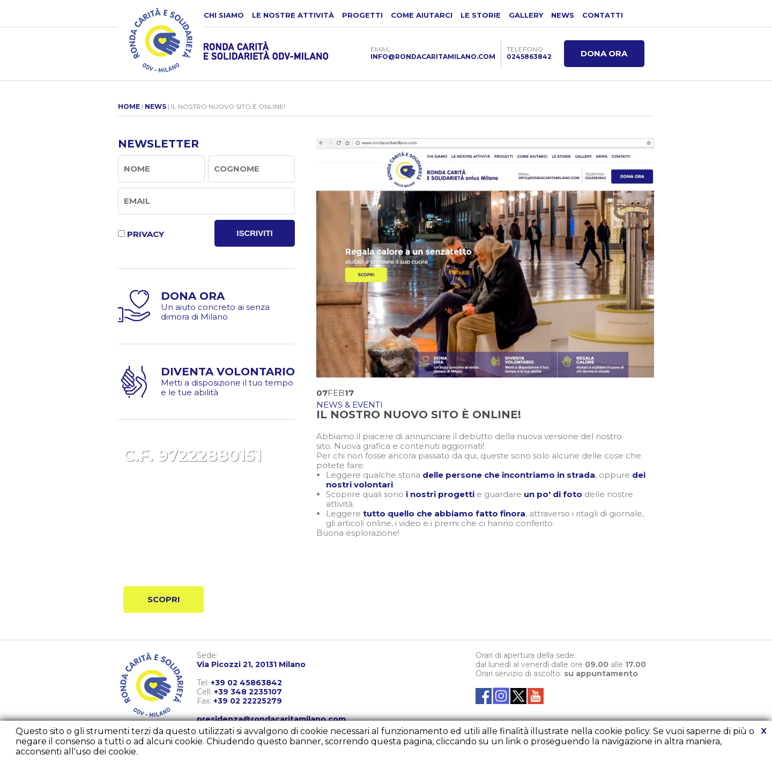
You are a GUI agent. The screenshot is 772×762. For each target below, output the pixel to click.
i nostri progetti (440, 494)
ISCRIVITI (254, 233)
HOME (129, 106)
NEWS (562, 15)
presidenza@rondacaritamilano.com (271, 719)
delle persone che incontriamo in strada (508, 475)
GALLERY (526, 15)
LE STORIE (481, 15)
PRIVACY (145, 234)
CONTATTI (602, 15)
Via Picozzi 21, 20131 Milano (251, 664)
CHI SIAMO (224, 15)
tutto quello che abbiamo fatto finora (444, 513)
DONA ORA (604, 53)
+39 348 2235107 (248, 692)
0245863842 (529, 57)
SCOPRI (163, 599)
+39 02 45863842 (246, 682)
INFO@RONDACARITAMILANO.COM (432, 57)
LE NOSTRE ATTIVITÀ (293, 15)
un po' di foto (553, 494)
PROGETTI (362, 15)
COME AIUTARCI (421, 15)
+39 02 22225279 (247, 701)
